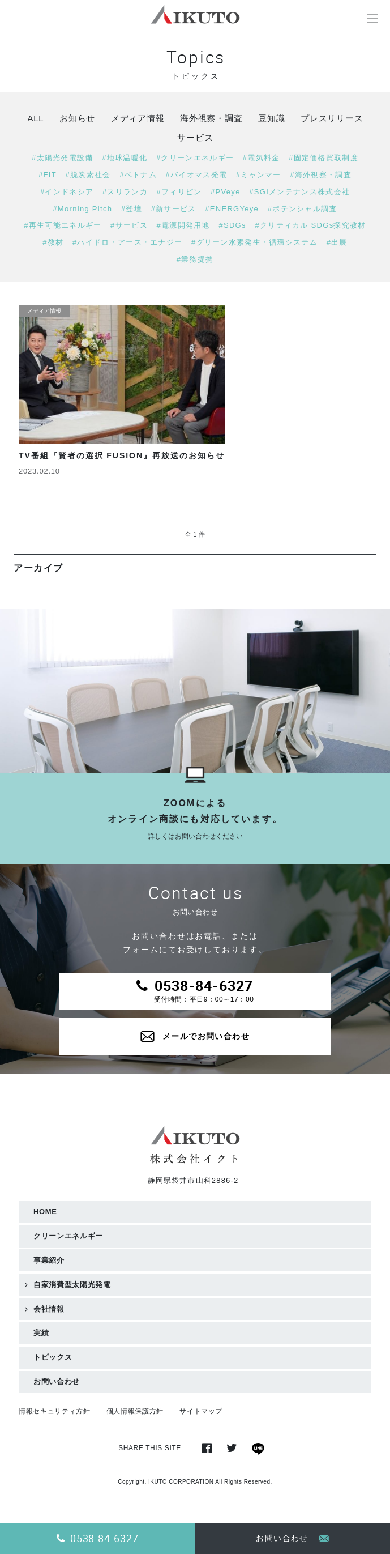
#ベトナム (138, 175)
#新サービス (173, 209)
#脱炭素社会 (88, 175)
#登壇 (131, 209)
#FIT (47, 175)
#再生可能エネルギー (62, 225)
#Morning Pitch (82, 209)
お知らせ (77, 118)
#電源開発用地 (182, 225)
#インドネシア (66, 192)
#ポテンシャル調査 (302, 209)
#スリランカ (125, 192)
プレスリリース (332, 118)
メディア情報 (138, 118)
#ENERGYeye (232, 209)
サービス (195, 137)
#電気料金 (261, 158)
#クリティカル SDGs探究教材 (310, 225)
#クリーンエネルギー (195, 158)
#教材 (52, 242)
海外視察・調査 (211, 118)
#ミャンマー (258, 175)
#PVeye (226, 192)
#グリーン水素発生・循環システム (254, 242)
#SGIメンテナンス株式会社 (299, 192)
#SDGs (232, 225)
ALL (35, 118)
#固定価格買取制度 (323, 158)
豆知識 (271, 118)
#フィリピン (179, 192)
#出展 (337, 242)
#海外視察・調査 (321, 175)
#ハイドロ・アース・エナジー (127, 242)
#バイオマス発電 (196, 175)
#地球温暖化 (124, 158)
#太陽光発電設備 (62, 158)
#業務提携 (195, 259)
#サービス (129, 225)
